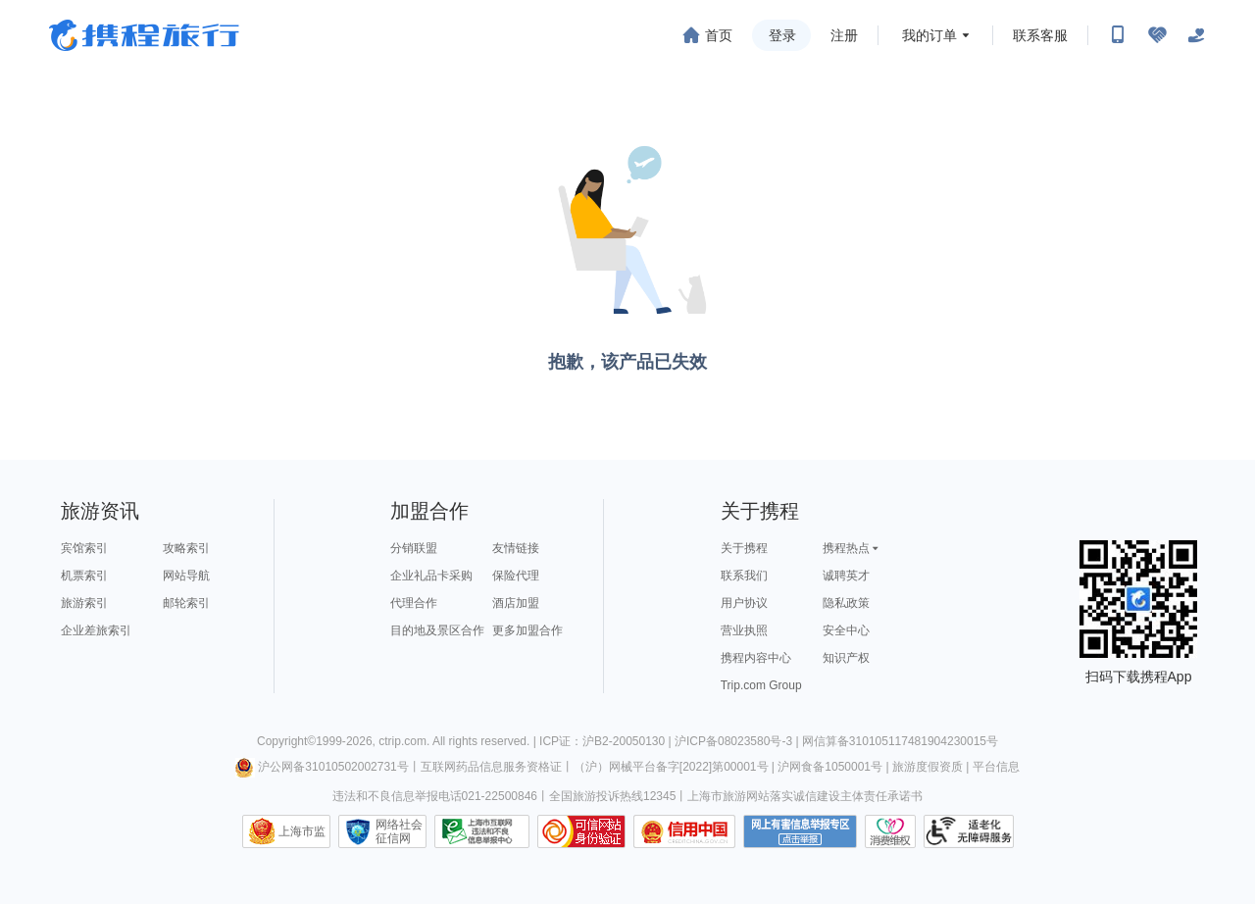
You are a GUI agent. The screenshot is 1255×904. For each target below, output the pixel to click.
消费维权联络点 (890, 831)
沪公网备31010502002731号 (321, 767)
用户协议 (744, 603)
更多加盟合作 (527, 630)
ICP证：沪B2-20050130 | (607, 741)
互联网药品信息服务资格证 (491, 767)
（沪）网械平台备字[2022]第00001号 (671, 767)
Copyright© (286, 741)
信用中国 (684, 831)
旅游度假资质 (927, 767)
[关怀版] (1196, 35)
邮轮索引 (186, 603)
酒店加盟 (515, 603)
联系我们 (744, 575)
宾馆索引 (84, 548)
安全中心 (846, 630)
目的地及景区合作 (437, 630)
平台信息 (996, 767)
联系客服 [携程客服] (1040, 35)
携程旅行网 (144, 35)
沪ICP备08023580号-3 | (738, 741)
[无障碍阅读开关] (1157, 35)
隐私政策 (846, 603)
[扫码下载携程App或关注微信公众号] (1118, 35)
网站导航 (186, 575)
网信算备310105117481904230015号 (900, 741)
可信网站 (581, 831)
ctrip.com (402, 741)
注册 (844, 35)
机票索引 (84, 575)
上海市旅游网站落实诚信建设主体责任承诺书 (805, 796)
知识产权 (846, 658)
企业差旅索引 (96, 630)
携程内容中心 (756, 658)
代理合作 (413, 603)
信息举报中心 (481, 831)
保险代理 (515, 575)
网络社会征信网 (399, 831)
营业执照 (744, 630)
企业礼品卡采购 (431, 575)
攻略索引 (186, 548)
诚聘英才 (846, 575)
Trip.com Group (761, 685)
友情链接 (515, 548)
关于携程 (744, 548)
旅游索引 (84, 603)
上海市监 (302, 831)
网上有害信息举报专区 (800, 831)
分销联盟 (413, 548)
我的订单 (929, 35)
